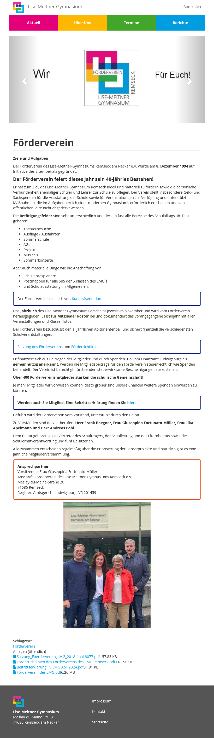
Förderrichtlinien (85, 346)
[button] (24, 79)
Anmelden (192, 6)
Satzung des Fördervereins (40, 346)
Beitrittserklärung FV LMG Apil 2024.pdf (50, 667)
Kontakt (98, 711)
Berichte (180, 22)
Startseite (100, 721)
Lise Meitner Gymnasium (55, 6)
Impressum (101, 701)
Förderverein (24, 646)
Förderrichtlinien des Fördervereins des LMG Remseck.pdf (66, 661)
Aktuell (33, 22)
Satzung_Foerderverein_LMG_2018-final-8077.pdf (58, 656)
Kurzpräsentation (86, 298)
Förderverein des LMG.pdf (39, 672)
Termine (131, 22)
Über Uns (82, 22)
